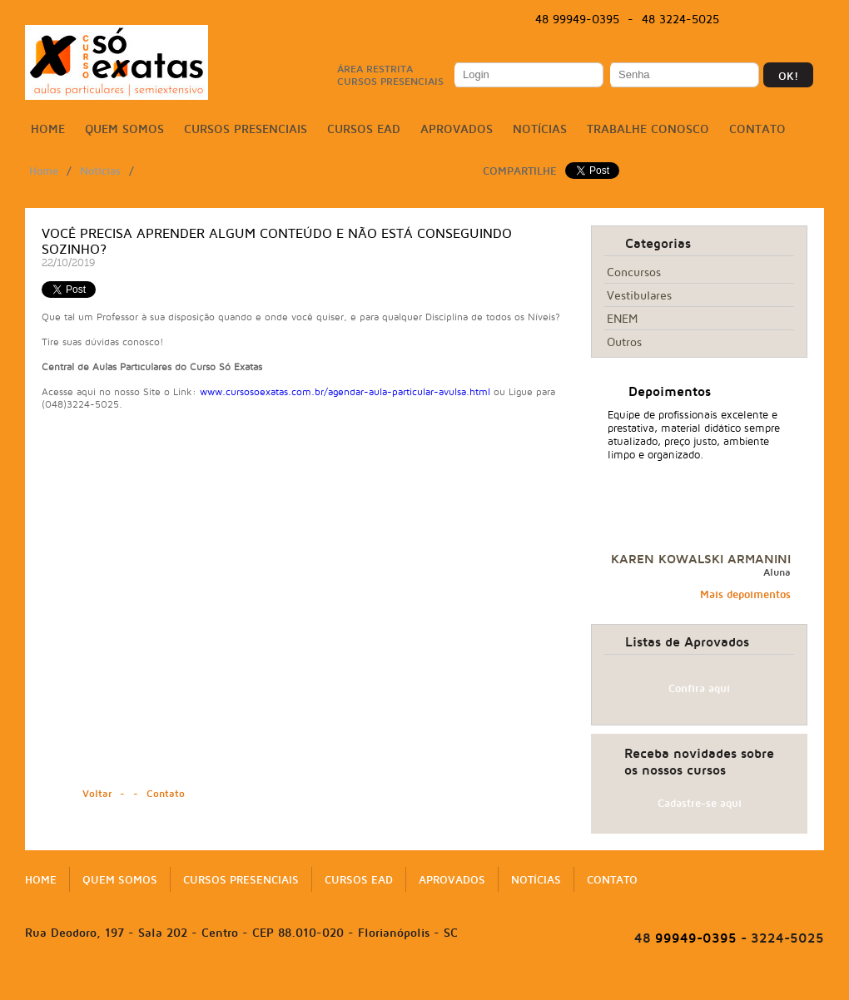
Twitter (780, 20)
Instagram (806, 20)
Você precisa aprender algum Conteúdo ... (271, 170)
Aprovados (456, 128)
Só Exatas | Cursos (116, 62)
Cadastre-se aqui (700, 802)
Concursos (634, 272)
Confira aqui (699, 688)
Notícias (540, 128)
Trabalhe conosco (648, 128)
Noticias (100, 170)
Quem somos (124, 128)
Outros (624, 341)
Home (48, 128)
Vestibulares (639, 295)
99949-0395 (685, 937)
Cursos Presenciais (245, 128)
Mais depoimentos (745, 594)
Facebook (754, 20)
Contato (757, 128)
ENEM (622, 318)
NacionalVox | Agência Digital (424, 985)
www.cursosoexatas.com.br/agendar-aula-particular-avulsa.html (345, 391)
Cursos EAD (363, 128)
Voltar (97, 793)
